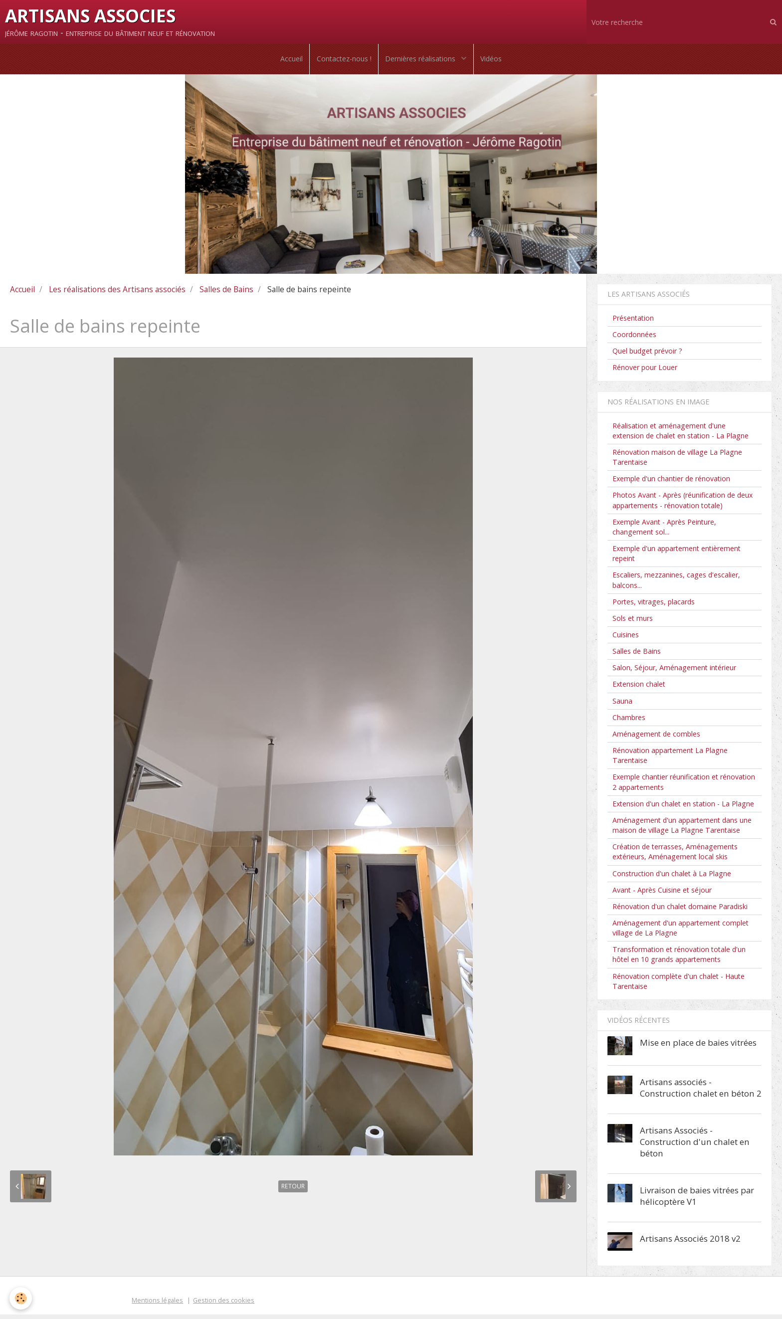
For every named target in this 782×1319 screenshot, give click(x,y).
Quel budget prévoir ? (647, 356)
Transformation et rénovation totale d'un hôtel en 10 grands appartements (679, 959)
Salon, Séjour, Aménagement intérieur (674, 672)
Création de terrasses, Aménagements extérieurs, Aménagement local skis (675, 856)
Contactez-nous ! (343, 61)
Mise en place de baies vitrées (698, 1047)
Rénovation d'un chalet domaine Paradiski (680, 911)
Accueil (289, 61)
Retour (293, 1191)
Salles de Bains (226, 293)
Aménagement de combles (656, 738)
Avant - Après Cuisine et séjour (662, 894)
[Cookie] (21, 1298)
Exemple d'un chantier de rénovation (671, 483)
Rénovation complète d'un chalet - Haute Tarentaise (678, 985)
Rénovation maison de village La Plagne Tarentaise (677, 461)
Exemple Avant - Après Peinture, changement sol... (664, 531)
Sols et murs (632, 622)
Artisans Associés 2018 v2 (690, 1243)
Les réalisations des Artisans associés (117, 293)
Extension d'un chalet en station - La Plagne (683, 808)
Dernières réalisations (422, 61)
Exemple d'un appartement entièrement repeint (676, 558)
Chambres (628, 722)
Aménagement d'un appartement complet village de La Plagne (680, 932)
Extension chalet (638, 689)
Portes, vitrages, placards (653, 606)
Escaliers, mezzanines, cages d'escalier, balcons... (676, 584)
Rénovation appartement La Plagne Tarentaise (670, 760)
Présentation (633, 322)
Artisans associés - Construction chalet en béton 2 (701, 1092)
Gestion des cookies (223, 1304)
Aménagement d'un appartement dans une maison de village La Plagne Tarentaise (682, 829)
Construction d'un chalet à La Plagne (671, 878)
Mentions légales (157, 1304)
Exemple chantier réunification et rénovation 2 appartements (683, 786)
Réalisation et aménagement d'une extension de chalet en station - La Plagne (680, 435)
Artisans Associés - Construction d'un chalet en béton (695, 1146)
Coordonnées (634, 339)
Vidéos (493, 61)
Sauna (622, 705)
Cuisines (625, 639)
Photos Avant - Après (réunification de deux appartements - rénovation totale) (682, 505)
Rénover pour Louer (644, 372)
